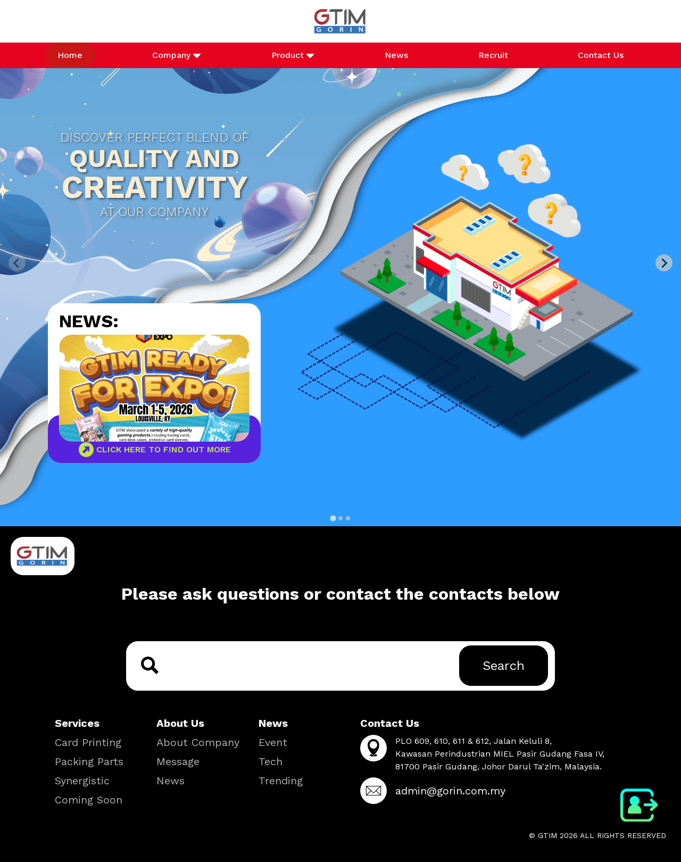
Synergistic (82, 780)
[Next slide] (663, 262)
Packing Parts (89, 761)
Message (178, 761)
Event (273, 742)
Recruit (493, 55)
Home (69, 55)
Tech (271, 761)
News (396, 55)
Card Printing (88, 742)
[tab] (333, 518)
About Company (197, 742)
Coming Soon (88, 799)
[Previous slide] (17, 262)
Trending (281, 780)
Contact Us (601, 55)
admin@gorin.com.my (450, 790)
